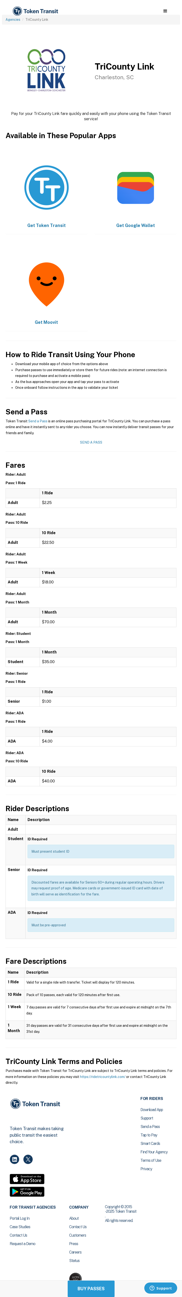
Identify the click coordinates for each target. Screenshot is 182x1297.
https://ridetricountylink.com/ (102, 1077)
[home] (35, 11)
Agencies (13, 19)
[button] (165, 11)
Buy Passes (91, 1288)
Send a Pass (37, 421)
